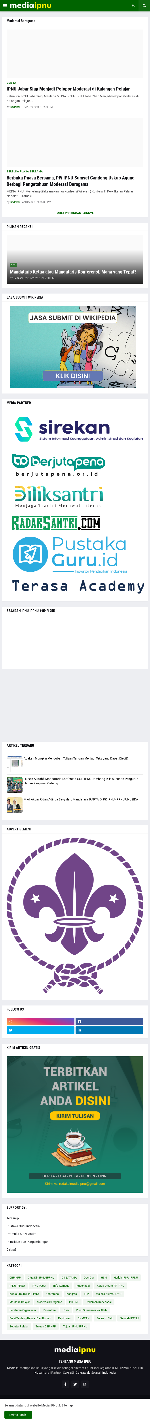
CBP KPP (15, 1277)
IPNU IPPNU (17, 1285)
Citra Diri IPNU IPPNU (41, 1277)
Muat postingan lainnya (75, 213)
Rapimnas (64, 1318)
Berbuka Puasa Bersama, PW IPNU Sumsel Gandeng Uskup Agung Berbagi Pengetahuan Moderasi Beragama (71, 181)
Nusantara (41, 1372)
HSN (104, 1277)
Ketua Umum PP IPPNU (24, 1293)
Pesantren (49, 1310)
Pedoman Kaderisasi (99, 1302)
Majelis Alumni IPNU (108, 1293)
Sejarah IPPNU (129, 1318)
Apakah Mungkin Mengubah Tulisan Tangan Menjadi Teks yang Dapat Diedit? (76, 758)
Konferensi (52, 1293)
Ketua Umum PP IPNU (110, 1285)
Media (11, 1368)
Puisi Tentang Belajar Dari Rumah (30, 1318)
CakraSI (12, 1249)
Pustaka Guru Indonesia (23, 1226)
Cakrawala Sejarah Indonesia (96, 1372)
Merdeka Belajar (19, 1302)
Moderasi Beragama (49, 1302)
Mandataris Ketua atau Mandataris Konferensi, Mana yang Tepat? (73, 272)
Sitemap (67, 1405)
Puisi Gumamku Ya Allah (91, 1310)
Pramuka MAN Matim (21, 1234)
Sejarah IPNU (105, 1318)
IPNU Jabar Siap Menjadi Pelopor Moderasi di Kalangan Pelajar (68, 89)
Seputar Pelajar (18, 1326)
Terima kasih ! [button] (18, 1415)
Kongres (71, 1293)
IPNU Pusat (39, 1285)
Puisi (66, 1310)
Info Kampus (61, 1285)
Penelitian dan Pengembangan (28, 1242)
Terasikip (13, 1218)
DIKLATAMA (69, 1277)
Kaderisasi (83, 1285)
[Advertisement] (75, 705)
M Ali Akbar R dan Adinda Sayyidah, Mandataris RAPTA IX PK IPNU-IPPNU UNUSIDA (81, 799)
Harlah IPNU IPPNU (126, 1277)
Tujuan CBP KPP (46, 1326)
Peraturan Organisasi (22, 1310)
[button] (5, 5)
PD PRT (74, 1302)
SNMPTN (83, 1318)
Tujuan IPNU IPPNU (75, 1326)
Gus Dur (89, 1277)
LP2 (86, 1293)
